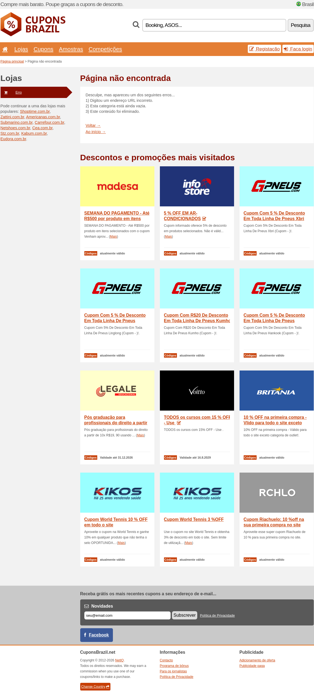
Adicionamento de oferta (257, 660)
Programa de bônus (174, 666)
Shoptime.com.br (35, 111)
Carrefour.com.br (49, 122)
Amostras (71, 49)
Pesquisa (300, 25)
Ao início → (96, 132)
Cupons (43, 49)
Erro (11, 92)
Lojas (21, 49)
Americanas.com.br (43, 117)
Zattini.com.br (12, 117)
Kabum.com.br (34, 133)
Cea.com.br (42, 128)
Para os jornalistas (173, 671)
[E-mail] (127, 615)
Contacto (166, 660)
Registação (264, 49)
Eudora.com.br (13, 139)
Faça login (298, 49)
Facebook (99, 635)
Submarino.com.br (17, 122)
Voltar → (93, 125)
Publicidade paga (252, 666)
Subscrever (185, 615)
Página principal (12, 61)
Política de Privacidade (217, 616)
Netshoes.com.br (15, 128)
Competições (105, 49)
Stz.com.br (10, 133)
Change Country (95, 687)
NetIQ (119, 660)
